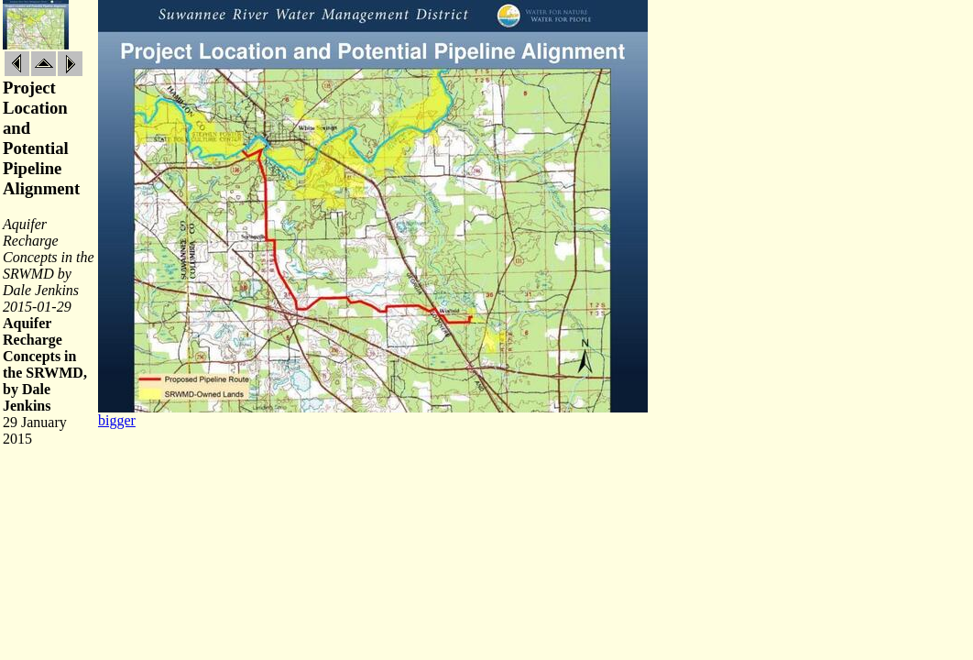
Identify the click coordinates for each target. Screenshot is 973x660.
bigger (117, 420)
